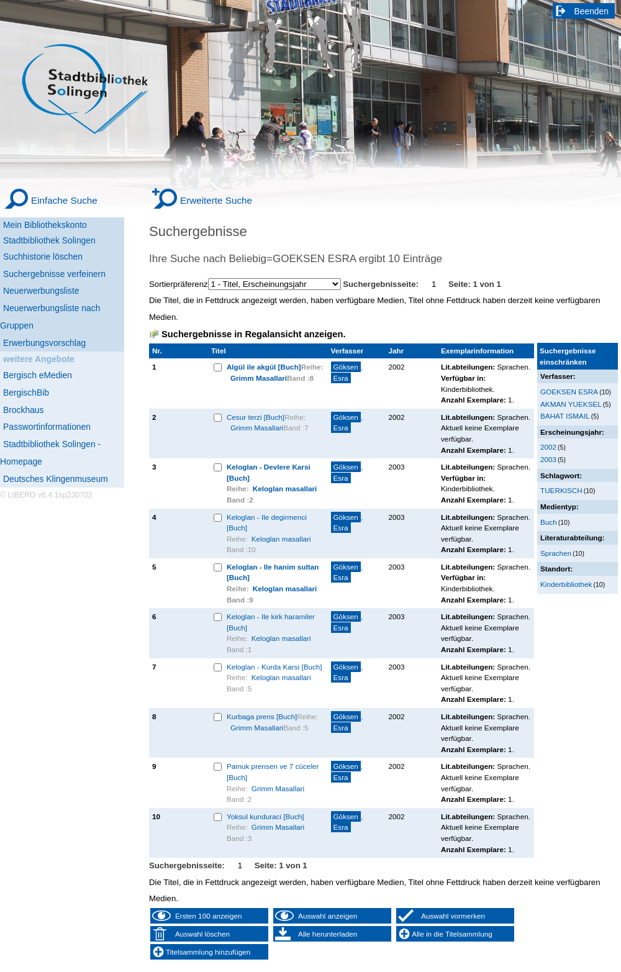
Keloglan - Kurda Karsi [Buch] (274, 667)
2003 (548, 459)
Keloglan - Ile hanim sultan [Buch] (273, 572)
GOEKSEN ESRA (569, 392)
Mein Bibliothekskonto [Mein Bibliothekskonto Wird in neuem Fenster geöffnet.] (45, 225)
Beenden (591, 11)
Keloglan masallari (285, 488)
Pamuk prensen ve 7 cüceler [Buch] (273, 771)
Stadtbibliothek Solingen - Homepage (50, 452)
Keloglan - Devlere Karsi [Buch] (268, 472)
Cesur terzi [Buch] (255, 417)
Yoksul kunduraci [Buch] (265, 816)
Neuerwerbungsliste (41, 291)
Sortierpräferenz (178, 284)
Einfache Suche (64, 200)
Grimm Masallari (258, 378)
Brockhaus (23, 410)
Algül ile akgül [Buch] (264, 367)
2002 (548, 447)
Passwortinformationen (47, 427)
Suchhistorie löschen (43, 256)
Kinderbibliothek (566, 584)
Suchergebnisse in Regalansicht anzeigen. (253, 334)
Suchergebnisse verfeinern (54, 274)
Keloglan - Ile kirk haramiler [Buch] (271, 622)
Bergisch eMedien (37, 375)
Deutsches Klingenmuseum (55, 479)
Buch (548, 522)
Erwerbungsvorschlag (44, 343)
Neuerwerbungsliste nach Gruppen (50, 316)
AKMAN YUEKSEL (571, 404)
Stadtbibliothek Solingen (49, 240)
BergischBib (26, 392)
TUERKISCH (561, 490)
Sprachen (555, 553)
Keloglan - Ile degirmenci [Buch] (267, 522)
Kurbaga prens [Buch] (262, 716)
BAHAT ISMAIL (565, 416)
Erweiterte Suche (216, 200)
